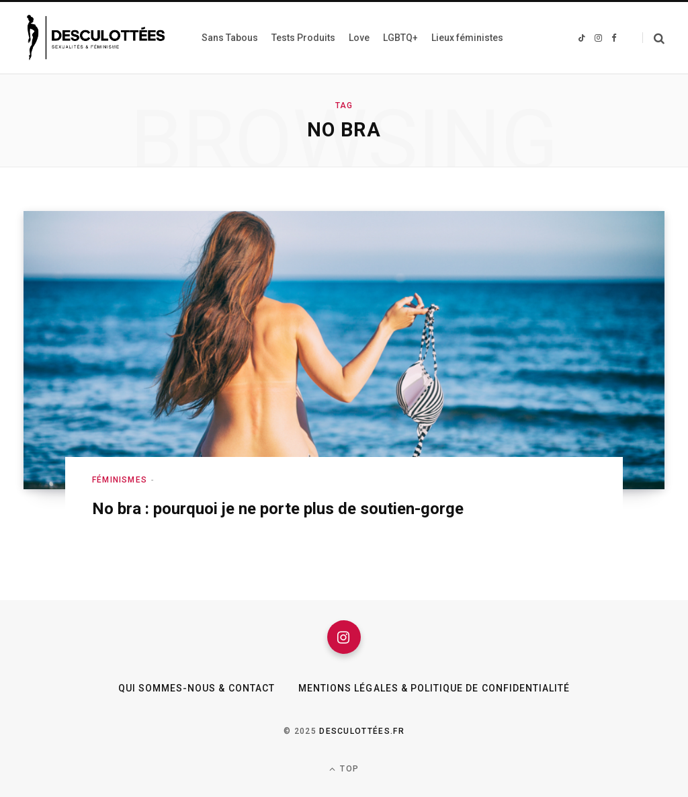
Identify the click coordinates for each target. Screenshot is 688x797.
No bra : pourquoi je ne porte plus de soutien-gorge (278, 508)
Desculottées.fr (361, 731)
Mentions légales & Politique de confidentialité (434, 688)
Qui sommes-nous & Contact (196, 688)
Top (344, 769)
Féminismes (119, 480)
